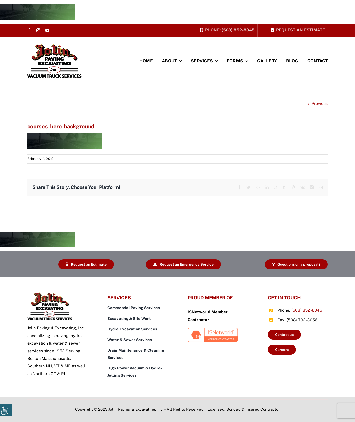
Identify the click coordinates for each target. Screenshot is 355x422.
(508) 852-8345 (306, 310)
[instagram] (38, 30)
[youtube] (47, 30)
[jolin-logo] (56, 46)
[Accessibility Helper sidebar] (6, 410)
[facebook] (29, 30)
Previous (320, 103)
